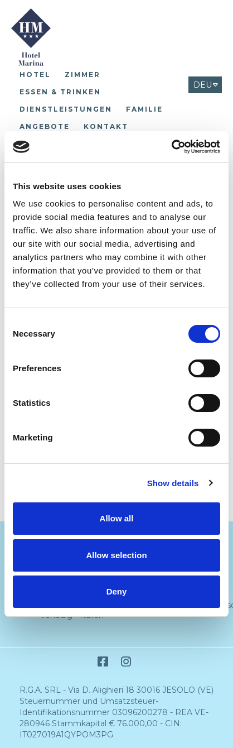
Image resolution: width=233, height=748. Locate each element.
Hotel (35, 74)
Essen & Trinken (60, 92)
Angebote (45, 126)
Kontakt (106, 126)
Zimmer (82, 74)
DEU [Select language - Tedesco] (202, 85)
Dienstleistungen (66, 109)
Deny (116, 591)
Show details (173, 483)
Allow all (117, 518)
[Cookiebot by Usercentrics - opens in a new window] (171, 147)
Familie (144, 109)
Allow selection (116, 555)
